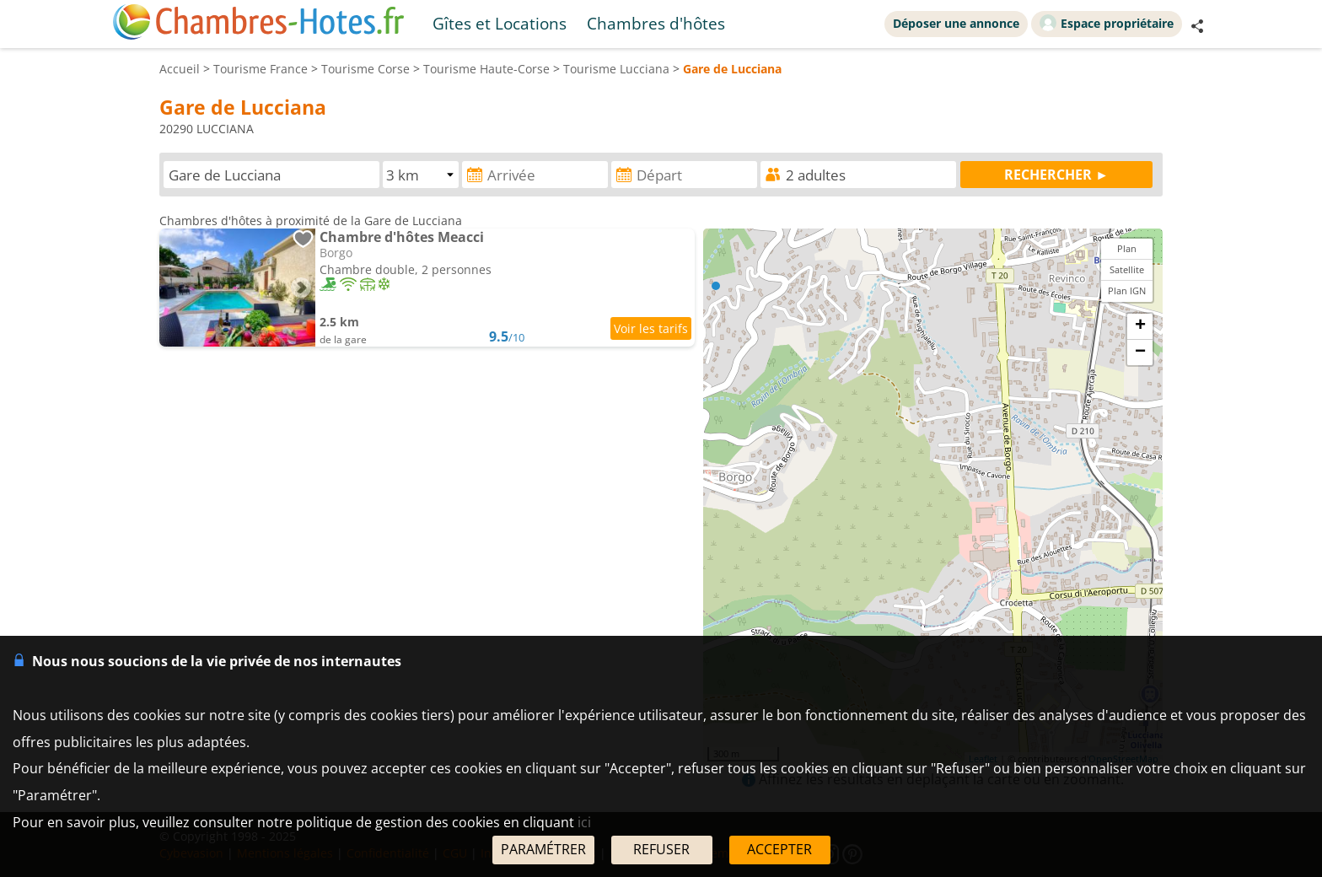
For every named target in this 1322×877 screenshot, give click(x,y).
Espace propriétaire (1107, 22)
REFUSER (661, 849)
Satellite (1127, 269)
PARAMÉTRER (543, 849)
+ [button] (1140, 326)
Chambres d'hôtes (656, 23)
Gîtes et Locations (500, 23)
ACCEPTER (779, 849)
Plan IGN (1127, 290)
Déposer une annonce (956, 23)
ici (584, 822)
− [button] (1140, 352)
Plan (1127, 248)
